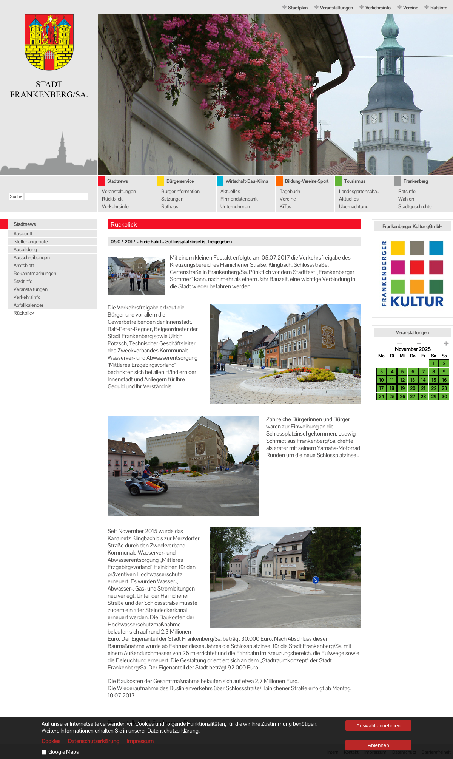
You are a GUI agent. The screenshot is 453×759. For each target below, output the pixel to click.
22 (433, 388)
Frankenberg (416, 181)
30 (444, 397)
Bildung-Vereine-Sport (306, 181)
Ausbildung (25, 249)
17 (381, 388)
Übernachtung (353, 206)
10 (381, 380)
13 (412, 380)
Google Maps (63, 751)
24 (381, 397)
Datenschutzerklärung (93, 741)
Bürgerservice (180, 181)
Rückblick (112, 199)
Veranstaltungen (336, 8)
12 (402, 380)
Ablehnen (378, 745)
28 (423, 397)
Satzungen (172, 199)
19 (402, 388)
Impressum (140, 741)
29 (433, 397)
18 (392, 388)
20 (412, 388)
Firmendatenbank (239, 199)
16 (444, 380)
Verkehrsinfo (378, 8)
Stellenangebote (31, 241)
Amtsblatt (24, 265)
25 (391, 397)
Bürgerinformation (180, 191)
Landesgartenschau (359, 191)
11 (392, 380)
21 (423, 388)
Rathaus (169, 206)
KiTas (285, 206)
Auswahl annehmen (378, 725)
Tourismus (354, 181)
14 (423, 380)
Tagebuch (290, 191)
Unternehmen (235, 206)
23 (444, 388)
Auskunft (23, 233)
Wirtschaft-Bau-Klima (247, 181)
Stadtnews (117, 181)
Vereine (410, 8)
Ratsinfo (438, 8)
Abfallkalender (28, 305)
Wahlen (406, 199)
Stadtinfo (23, 281)
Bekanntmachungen (35, 273)
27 (412, 397)
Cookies (51, 741)
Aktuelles (230, 191)
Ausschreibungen (32, 257)
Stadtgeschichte (415, 206)
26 (402, 397)
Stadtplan (298, 8)
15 (433, 380)
